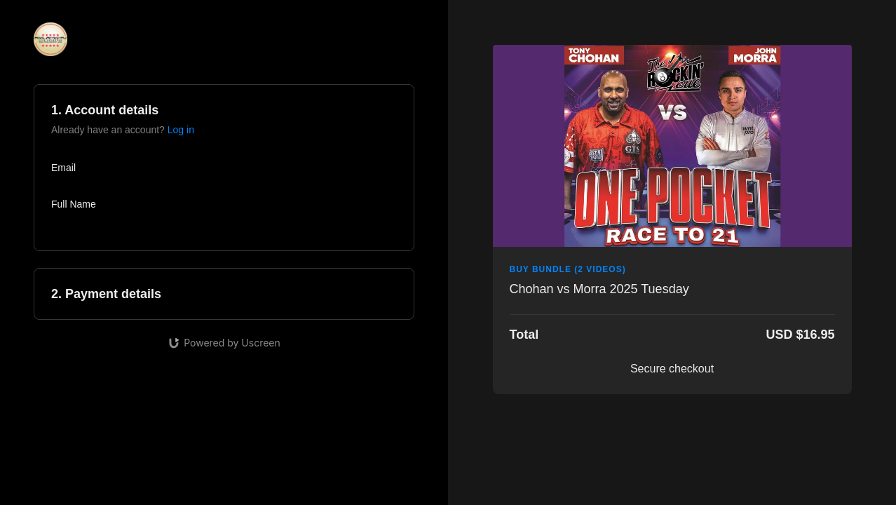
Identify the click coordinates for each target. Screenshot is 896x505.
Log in (181, 129)
